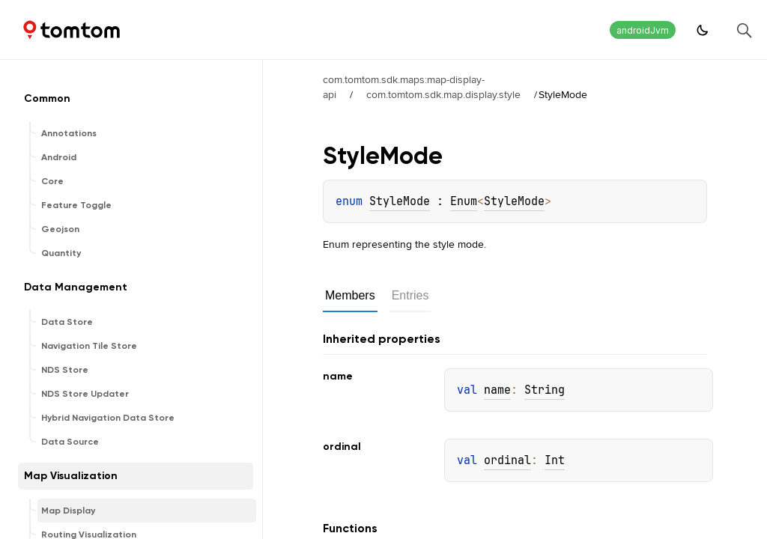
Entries (410, 295)
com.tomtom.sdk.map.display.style (443, 94)
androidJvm (642, 30)
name (497, 390)
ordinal (507, 460)
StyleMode (399, 201)
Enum (463, 201)
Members (350, 295)
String (544, 390)
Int (555, 460)
